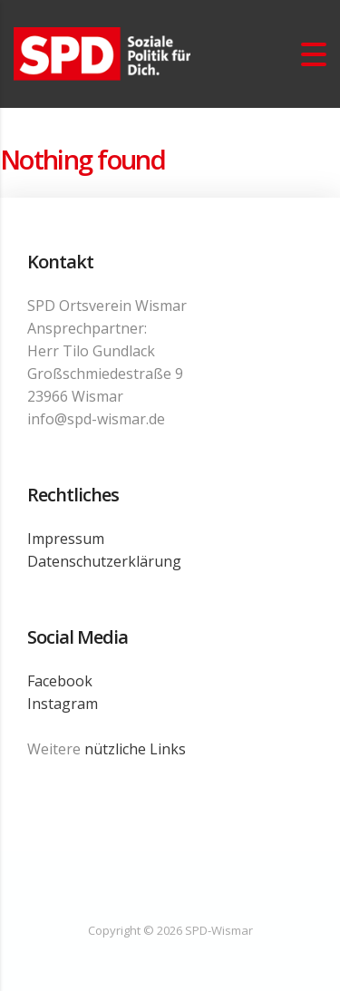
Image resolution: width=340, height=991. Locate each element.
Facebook (59, 681)
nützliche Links (135, 749)
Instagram (62, 704)
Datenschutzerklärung (104, 561)
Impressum (65, 539)
